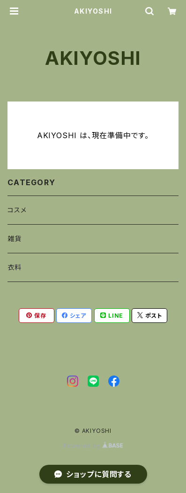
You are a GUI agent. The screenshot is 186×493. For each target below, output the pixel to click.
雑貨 (14, 239)
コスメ (16, 210)
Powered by (93, 445)
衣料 (14, 267)
